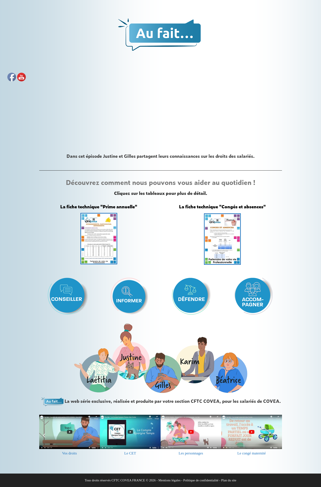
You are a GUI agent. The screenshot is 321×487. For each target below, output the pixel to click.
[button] (44, 435)
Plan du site (228, 480)
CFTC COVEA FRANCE (128, 480)
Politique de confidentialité (200, 480)
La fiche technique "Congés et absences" (222, 206)
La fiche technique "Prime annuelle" (98, 206)
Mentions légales (169, 480)
